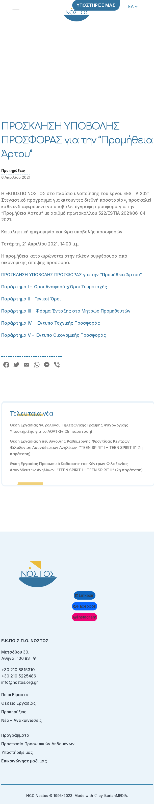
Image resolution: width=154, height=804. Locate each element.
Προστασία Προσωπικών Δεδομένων (38, 743)
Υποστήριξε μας (17, 752)
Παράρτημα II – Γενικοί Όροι (31, 298)
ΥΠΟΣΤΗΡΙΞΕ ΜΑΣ (95, 5)
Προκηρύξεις (13, 170)
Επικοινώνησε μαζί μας (24, 760)
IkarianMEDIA (115, 795)
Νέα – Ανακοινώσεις (21, 720)
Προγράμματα (15, 735)
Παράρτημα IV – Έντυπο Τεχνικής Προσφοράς (50, 323)
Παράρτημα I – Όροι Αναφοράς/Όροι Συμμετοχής (54, 286)
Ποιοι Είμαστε (14, 694)
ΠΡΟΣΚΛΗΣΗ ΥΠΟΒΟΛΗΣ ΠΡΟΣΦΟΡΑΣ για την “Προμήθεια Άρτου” (71, 274)
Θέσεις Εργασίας (18, 703)
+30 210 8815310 (18, 669)
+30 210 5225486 (18, 675)
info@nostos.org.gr (19, 682)
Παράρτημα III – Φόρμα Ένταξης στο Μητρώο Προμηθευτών (66, 311)
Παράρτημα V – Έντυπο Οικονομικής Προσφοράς (53, 335)
